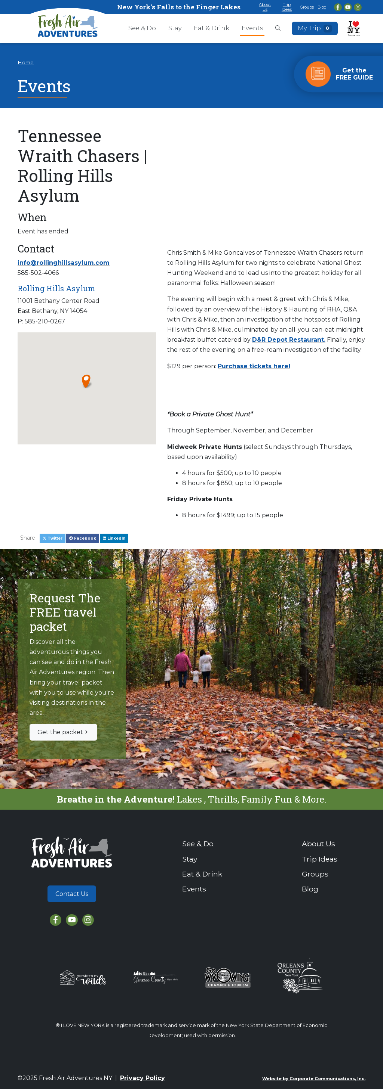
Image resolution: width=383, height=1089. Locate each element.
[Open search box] (277, 29)
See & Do (142, 28)
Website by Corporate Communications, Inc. (313, 1078)
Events (252, 28)
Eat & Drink (211, 28)
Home (26, 62)
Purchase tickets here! (254, 366)
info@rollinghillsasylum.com (64, 262)
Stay (175, 28)
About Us (265, 7)
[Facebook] (338, 7)
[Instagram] (358, 7)
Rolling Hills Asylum (56, 288)
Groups (307, 7)
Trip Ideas (287, 7)
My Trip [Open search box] (315, 28)
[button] (86, 380)
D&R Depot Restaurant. (288, 339)
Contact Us (71, 893)
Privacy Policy (142, 1078)
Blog (322, 7)
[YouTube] (348, 7)
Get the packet (63, 732)
